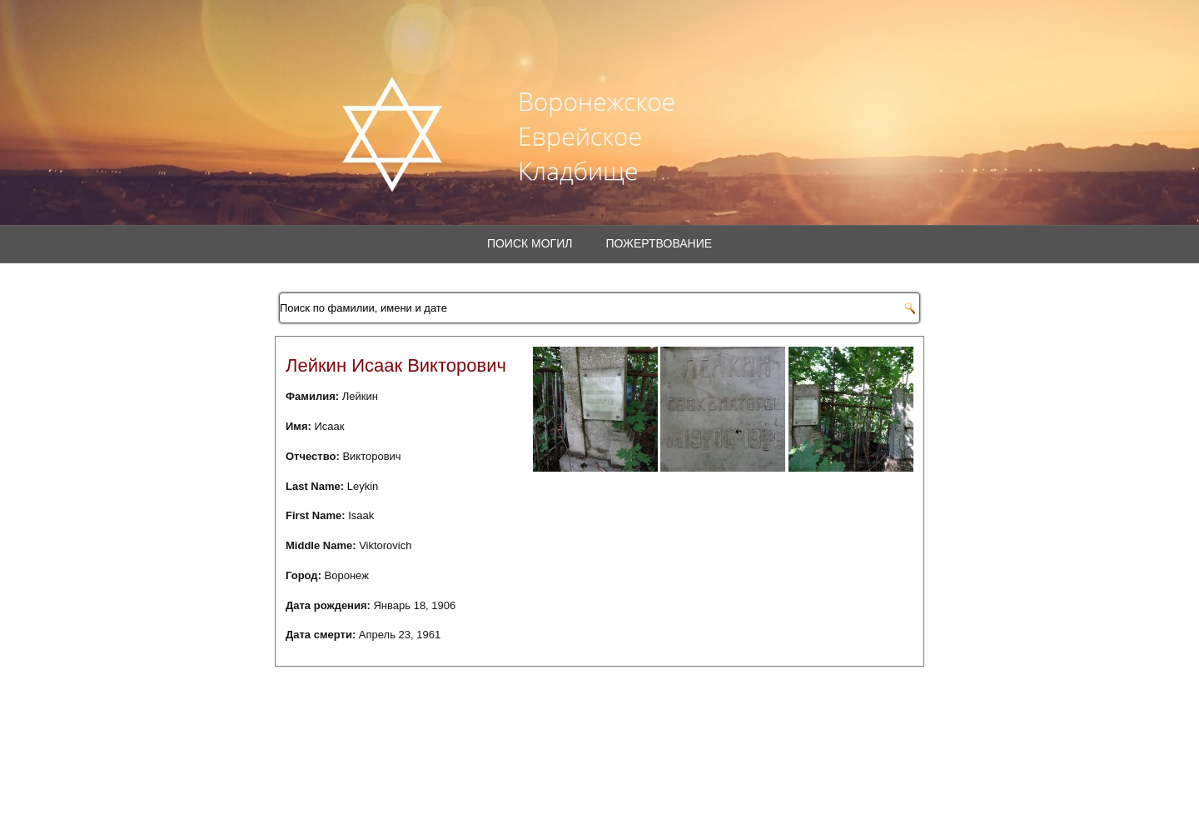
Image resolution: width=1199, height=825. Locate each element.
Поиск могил (530, 243)
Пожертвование (658, 243)
